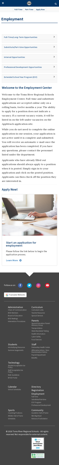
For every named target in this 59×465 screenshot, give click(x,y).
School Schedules (14, 389)
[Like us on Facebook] (20, 285)
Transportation (36, 328)
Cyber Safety (36, 336)
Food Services (36, 339)
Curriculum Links (37, 310)
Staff (33, 344)
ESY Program (36, 402)
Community (37, 410)
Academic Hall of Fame (39, 413)
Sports (11, 410)
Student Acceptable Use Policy (16, 366)
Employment (37, 393)
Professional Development (41, 405)
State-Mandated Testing (40, 331)
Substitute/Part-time (38, 399)
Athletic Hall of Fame (15, 416)
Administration (15, 307)
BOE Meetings (13, 318)
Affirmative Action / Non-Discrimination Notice (40, 351)
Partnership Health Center (40, 347)
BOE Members (13, 313)
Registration (37, 390)
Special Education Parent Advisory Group (40, 324)
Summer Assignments (15, 350)
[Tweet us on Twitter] (29, 285)
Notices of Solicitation (39, 418)
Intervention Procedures (16, 321)
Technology (14, 362)
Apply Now (40, 9)
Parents (35, 320)
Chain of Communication (17, 310)
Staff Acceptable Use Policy (15, 371)
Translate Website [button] (15, 294)
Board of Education (15, 315)
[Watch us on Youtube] (47, 285)
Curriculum (37, 307)
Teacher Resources (38, 313)
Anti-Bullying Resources (16, 347)
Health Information (38, 334)
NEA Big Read (36, 416)
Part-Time (29, 9)
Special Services (37, 315)
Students (12, 344)
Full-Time (18, 9)
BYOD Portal (12, 378)
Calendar (12, 386)
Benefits (34, 358)
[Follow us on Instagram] (38, 285)
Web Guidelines (13, 375)
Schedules (11, 418)
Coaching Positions (15, 413)
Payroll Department (38, 355)
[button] (55, 3)
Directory (36, 386)
